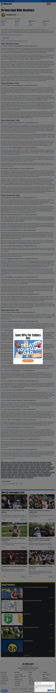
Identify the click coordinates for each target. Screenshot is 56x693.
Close (53, 690)
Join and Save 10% (28, 360)
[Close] (54, 682)
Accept (49, 690)
